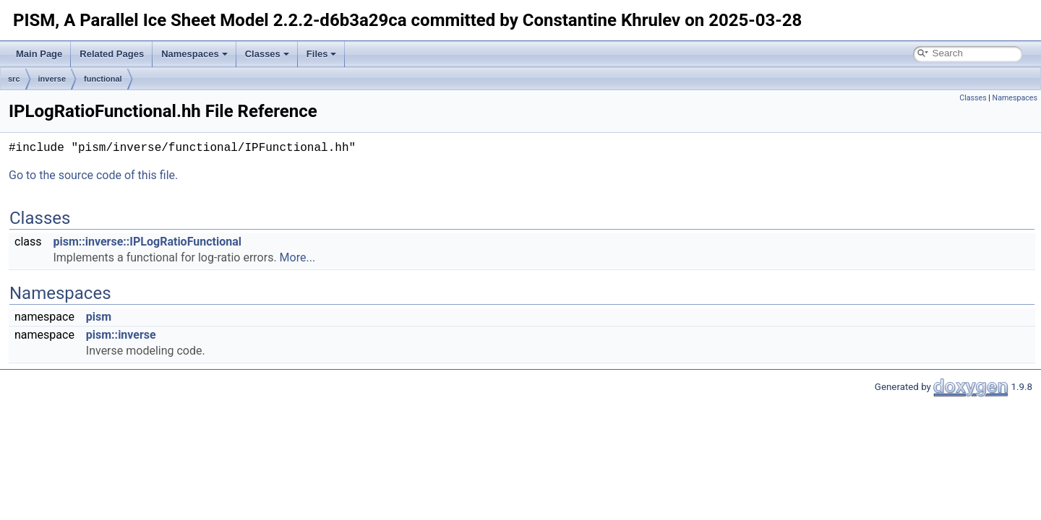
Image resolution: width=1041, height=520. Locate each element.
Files (322, 53)
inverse (52, 78)
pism (98, 317)
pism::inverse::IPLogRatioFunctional (147, 241)
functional (103, 78)
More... (298, 257)
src (14, 78)
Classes (267, 53)
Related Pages (112, 53)
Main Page (39, 53)
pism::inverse (121, 335)
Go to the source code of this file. (93, 175)
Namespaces (194, 53)
